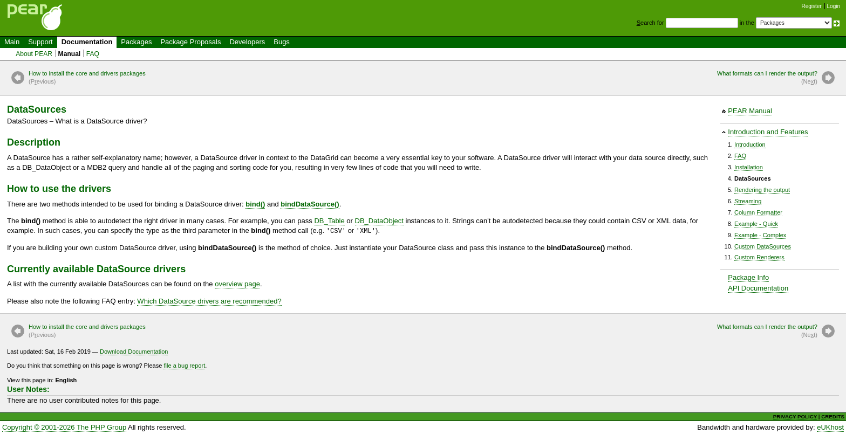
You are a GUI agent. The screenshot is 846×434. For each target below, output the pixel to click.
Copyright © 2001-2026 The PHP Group (64, 427)
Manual (69, 54)
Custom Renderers (759, 257)
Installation (748, 167)
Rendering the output (762, 190)
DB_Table (329, 221)
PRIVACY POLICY (795, 416)
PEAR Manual (750, 111)
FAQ (92, 54)
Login (833, 6)
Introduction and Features (768, 132)
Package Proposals (190, 42)
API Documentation (758, 288)
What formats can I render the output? (767, 78)
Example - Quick (756, 224)
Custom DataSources (762, 246)
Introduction (750, 144)
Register (812, 6)
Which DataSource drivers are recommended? (209, 301)
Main (11, 42)
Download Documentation (134, 351)
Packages (136, 42)
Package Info (748, 277)
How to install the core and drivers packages (87, 78)
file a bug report (184, 365)
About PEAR (34, 54)
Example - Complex (760, 235)
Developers (247, 42)
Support (40, 42)
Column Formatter (758, 212)
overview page (237, 284)
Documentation (87, 42)
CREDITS (832, 416)
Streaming (747, 201)
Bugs (282, 42)
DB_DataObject (379, 221)
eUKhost (830, 427)
